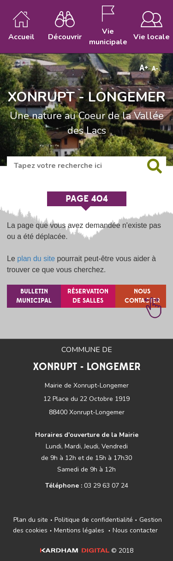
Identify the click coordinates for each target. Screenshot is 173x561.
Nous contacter (135, 530)
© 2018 (86, 550)
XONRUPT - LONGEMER (86, 97)
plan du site (36, 259)
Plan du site (30, 519)
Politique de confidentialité (93, 519)
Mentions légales (79, 530)
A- (155, 69)
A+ (143, 68)
